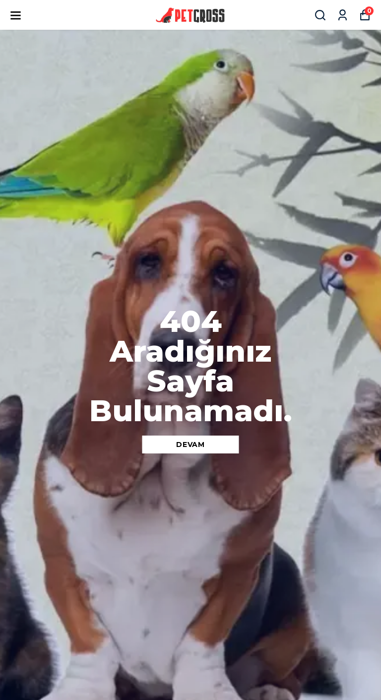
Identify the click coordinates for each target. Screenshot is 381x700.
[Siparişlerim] (342, 15)
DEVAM (190, 444)
